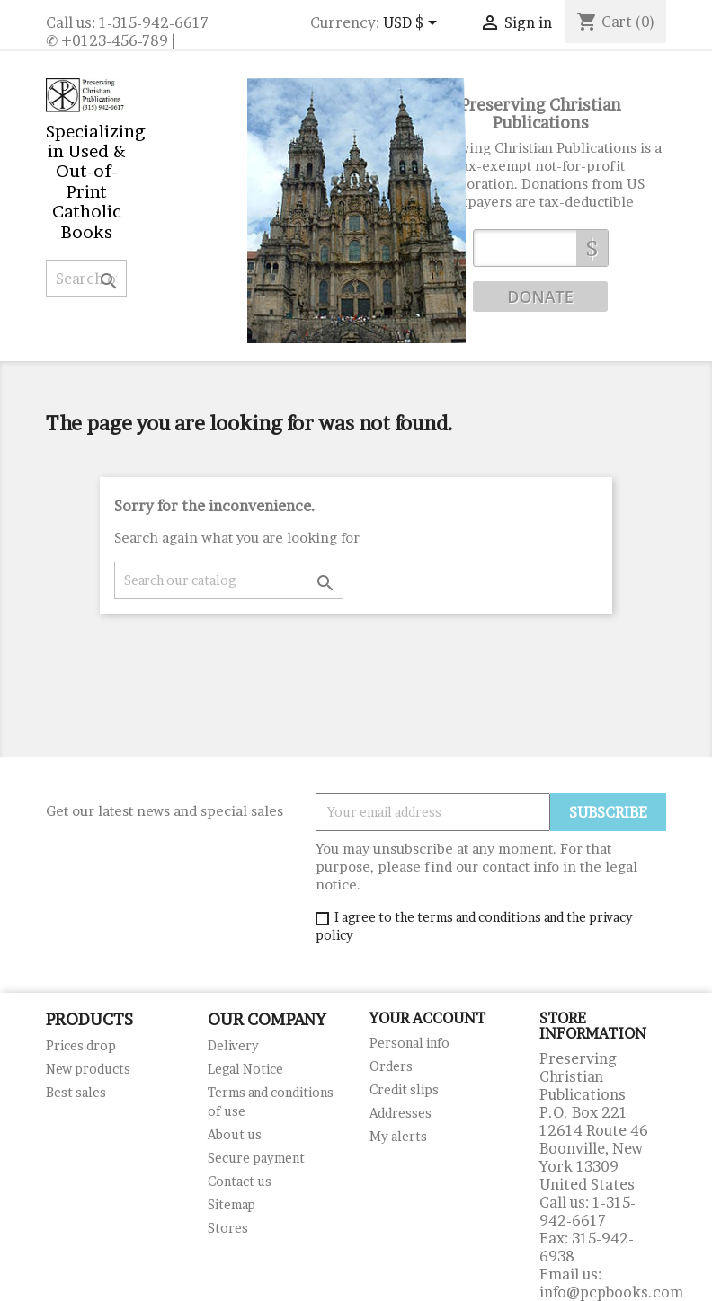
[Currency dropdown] (413, 24)
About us (235, 1134)
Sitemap (231, 1204)
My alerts (398, 1136)
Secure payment (256, 1157)
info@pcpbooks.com (611, 1292)
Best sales (76, 1092)
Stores (228, 1227)
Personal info (409, 1042)
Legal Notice (245, 1068)
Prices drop (81, 1045)
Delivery (233, 1045)
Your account (427, 1018)
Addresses (400, 1112)
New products (88, 1068)
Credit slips (404, 1089)
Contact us (239, 1181)
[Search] (86, 278)
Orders (391, 1066)
